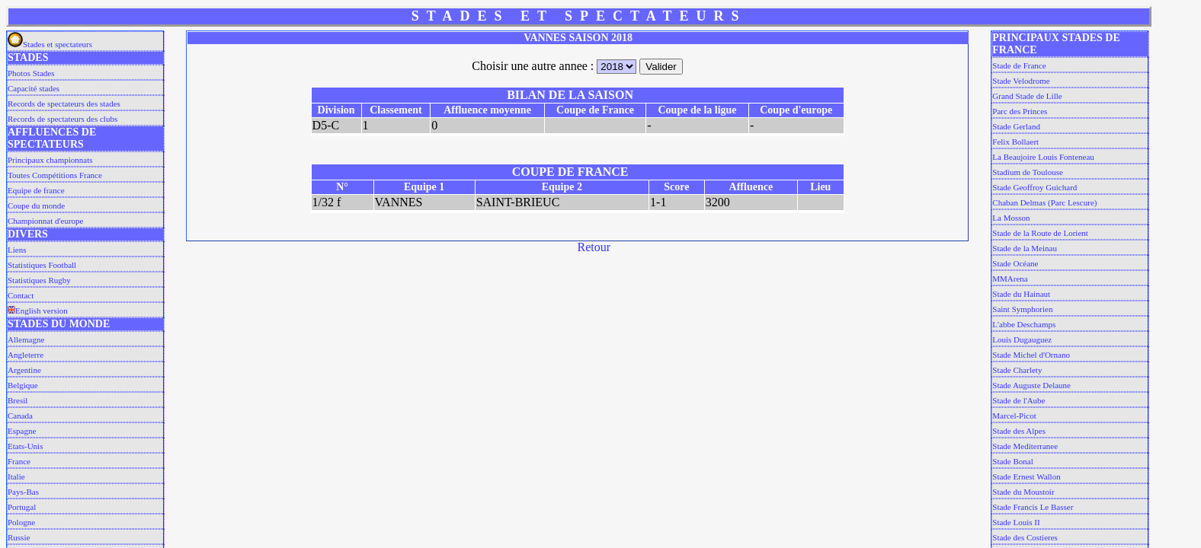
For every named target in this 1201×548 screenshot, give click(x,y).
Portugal (22, 506)
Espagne (22, 430)
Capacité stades (33, 88)
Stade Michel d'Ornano (1031, 354)
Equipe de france (36, 190)
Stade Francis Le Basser (1032, 506)
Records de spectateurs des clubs (62, 118)
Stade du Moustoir (1023, 491)
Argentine (24, 369)
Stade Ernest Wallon (1026, 476)
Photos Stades (31, 73)
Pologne (21, 522)
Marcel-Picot (1014, 415)
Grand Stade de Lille (1027, 95)
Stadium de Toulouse (1027, 172)
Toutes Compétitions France (55, 175)
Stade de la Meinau (1024, 248)
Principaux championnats (50, 159)
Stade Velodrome (1020, 80)
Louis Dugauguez (1022, 339)
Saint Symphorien (1022, 309)
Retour (594, 247)
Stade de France (1019, 65)
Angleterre (25, 354)
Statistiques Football (42, 264)
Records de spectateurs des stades (64, 103)
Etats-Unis (25, 446)
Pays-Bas (23, 491)
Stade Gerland (1016, 126)
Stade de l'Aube (1018, 400)
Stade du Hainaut (1021, 293)
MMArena (1009, 278)
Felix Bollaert (1015, 141)
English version (38, 310)
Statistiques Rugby (39, 280)
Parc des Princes (1019, 111)
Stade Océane (1015, 263)
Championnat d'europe (45, 220)
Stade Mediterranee (1025, 446)
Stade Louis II (1015, 522)
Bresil (17, 400)
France (19, 461)
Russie (19, 537)
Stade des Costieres (1025, 537)
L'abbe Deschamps (1023, 324)
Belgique (23, 385)
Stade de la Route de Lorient (1040, 232)
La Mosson (1011, 217)
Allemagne (26, 339)
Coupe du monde (36, 205)
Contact (21, 295)
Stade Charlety (1017, 369)
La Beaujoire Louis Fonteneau (1043, 156)
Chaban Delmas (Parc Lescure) (1044, 202)
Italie (16, 476)
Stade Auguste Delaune (1031, 385)
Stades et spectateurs (50, 44)
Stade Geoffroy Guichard (1034, 187)
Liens (17, 249)
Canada (20, 415)
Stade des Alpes (1019, 430)
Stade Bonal (1012, 461)
